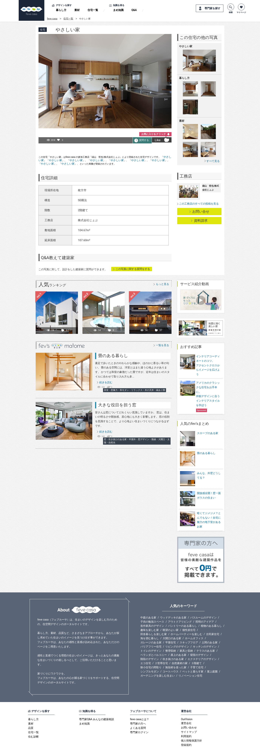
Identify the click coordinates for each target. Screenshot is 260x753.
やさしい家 (55, 160)
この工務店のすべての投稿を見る (199, 203)
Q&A (134, 10)
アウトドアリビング (180, 611)
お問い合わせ (189, 717)
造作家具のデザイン (152, 615)
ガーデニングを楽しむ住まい (157, 665)
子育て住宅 (196, 657)
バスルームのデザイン (203, 607)
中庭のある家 (148, 607)
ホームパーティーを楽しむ (186, 623)
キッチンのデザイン (205, 636)
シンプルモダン (149, 661)
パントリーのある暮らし (182, 615)
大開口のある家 (172, 628)
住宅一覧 (93, 10)
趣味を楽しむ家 (149, 619)
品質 (30, 717)
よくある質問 (138, 717)
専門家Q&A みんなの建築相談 (96, 709)
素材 (77, 10)
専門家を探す (212, 8)
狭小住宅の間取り (151, 657)
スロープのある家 (207, 433)
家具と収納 (186, 640)
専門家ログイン (139, 722)
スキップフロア (189, 632)
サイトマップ (189, 721)
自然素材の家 (180, 652)
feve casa (52, 18)
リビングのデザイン (177, 636)
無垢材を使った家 (175, 657)
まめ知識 (118, 10)
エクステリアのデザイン (202, 648)
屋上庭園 (212, 661)
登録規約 (186, 734)
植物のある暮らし (211, 615)
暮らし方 (61, 10)
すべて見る (213, 160)
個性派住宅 (188, 619)
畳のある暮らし (113, 355)
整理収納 (170, 640)
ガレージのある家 (151, 632)
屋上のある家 (178, 644)
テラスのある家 (205, 640)
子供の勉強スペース (152, 611)
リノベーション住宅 (190, 665)
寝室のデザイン (199, 644)
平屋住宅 (170, 632)
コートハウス (170, 661)
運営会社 (186, 713)
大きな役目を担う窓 (117, 405)
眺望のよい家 (170, 619)
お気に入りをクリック (153, 134)
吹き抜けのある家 (173, 648)
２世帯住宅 (161, 652)
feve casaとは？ (139, 709)
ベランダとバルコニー (153, 644)
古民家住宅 (212, 623)
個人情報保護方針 (191, 730)
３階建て (196, 652)
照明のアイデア (204, 611)
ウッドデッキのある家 (173, 607)
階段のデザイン (149, 648)
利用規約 (186, 726)
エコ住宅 (145, 652)
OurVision (186, 709)
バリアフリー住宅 (151, 636)
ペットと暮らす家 (192, 661)
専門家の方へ (138, 713)
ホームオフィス (194, 628)
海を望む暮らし (149, 628)
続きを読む (105, 382)
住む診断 (33, 726)
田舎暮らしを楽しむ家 (153, 623)
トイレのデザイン (151, 640)
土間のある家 (210, 632)
